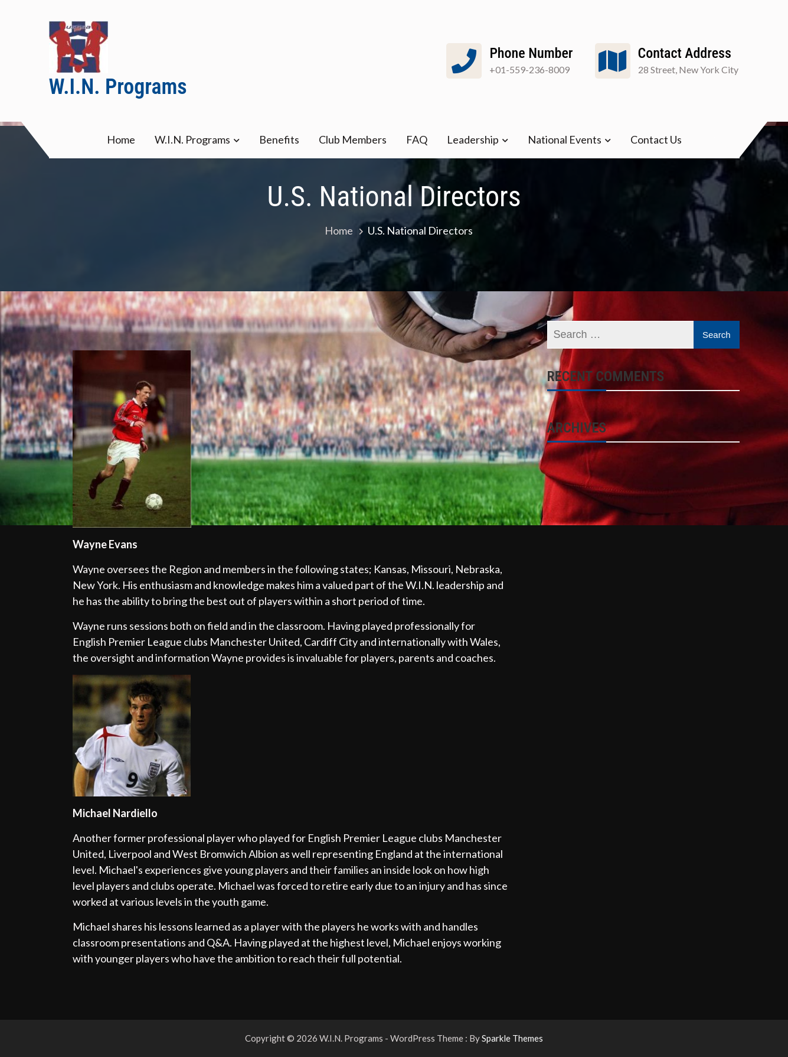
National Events (564, 139)
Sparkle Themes (512, 1038)
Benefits (279, 139)
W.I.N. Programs (118, 86)
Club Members (353, 139)
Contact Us (656, 139)
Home (121, 139)
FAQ (416, 139)
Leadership (473, 139)
